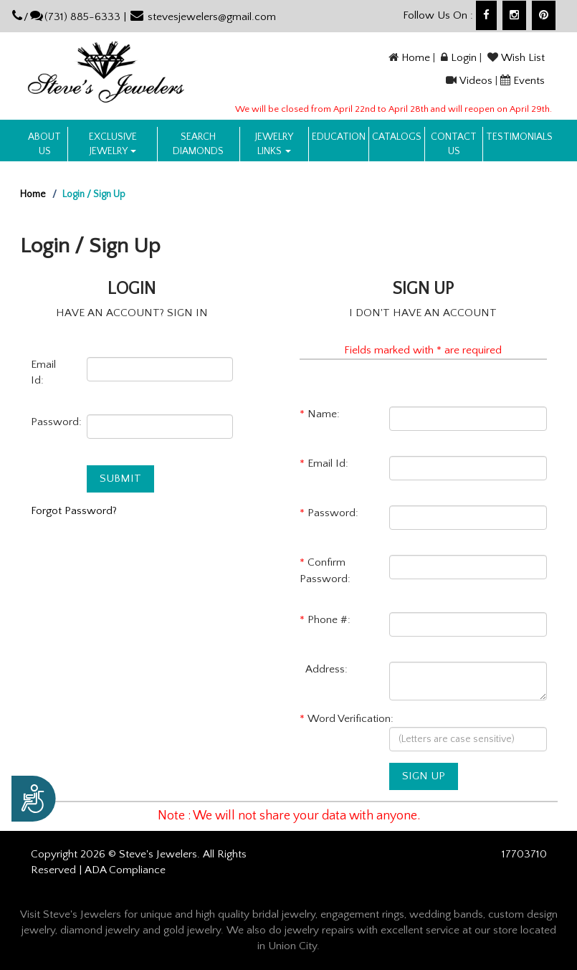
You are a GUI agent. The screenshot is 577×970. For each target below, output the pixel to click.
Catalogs (396, 137)
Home (415, 58)
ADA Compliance (125, 870)
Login (464, 58)
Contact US (454, 144)
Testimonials (519, 137)
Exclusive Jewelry (113, 144)
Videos (475, 81)
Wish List (523, 58)
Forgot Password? (74, 511)
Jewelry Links (274, 144)
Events (529, 81)
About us (44, 144)
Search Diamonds (198, 144)
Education (339, 137)
